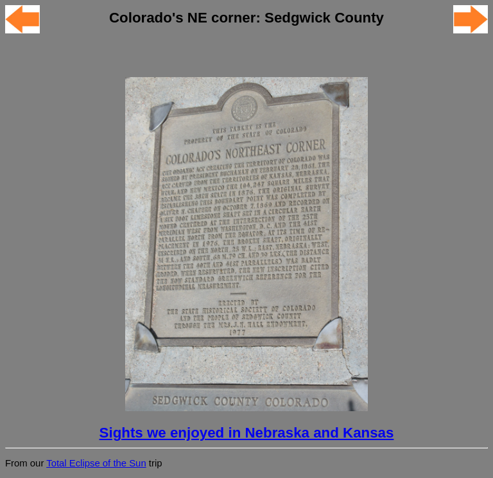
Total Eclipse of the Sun (96, 463)
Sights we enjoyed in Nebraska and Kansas (246, 433)
